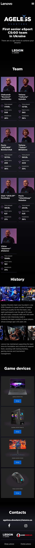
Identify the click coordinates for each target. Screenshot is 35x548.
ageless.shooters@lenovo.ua (17, 520)
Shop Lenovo (9, 544)
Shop (17, 401)
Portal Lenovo (26, 544)
